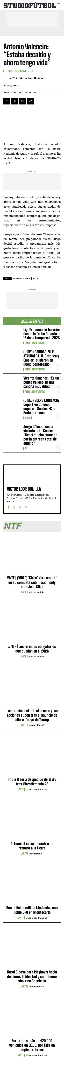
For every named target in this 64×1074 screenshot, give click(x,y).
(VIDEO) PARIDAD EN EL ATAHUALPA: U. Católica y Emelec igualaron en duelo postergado (41, 358)
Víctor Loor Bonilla (31, 78)
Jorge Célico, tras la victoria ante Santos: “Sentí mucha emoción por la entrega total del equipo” (40, 434)
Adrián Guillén (36, 592)
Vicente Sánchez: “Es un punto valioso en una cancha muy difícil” (41, 382)
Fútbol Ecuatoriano (35, 343)
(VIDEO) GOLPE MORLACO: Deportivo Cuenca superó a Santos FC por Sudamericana (41, 406)
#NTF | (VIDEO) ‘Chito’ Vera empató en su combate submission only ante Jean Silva (32, 582)
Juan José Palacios (36, 789)
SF (26, 448)
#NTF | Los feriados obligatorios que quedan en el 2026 (32, 648)
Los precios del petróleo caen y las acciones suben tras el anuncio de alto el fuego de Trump (32, 715)
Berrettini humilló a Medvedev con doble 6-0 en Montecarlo (32, 910)
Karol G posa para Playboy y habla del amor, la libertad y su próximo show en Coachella (32, 976)
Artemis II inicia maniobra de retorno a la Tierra (32, 845)
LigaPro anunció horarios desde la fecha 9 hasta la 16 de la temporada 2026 (42, 333)
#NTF (23, 592)
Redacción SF (36, 725)
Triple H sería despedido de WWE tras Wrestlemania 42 (32, 781)
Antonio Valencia (21, 278)
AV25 (35, 278)
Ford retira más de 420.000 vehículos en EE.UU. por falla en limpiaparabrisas (32, 1045)
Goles (28, 418)
